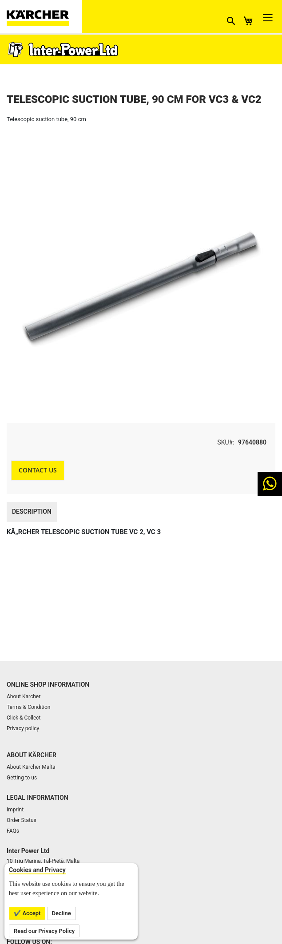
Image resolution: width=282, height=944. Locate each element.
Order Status (21, 820)
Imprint (15, 809)
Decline (61, 913)
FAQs (13, 831)
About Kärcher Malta (31, 767)
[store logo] (44, 16)
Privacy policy (23, 728)
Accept (30, 913)
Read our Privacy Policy (44, 931)
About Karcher (23, 696)
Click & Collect (24, 718)
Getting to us (22, 778)
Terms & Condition (28, 707)
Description (32, 511)
